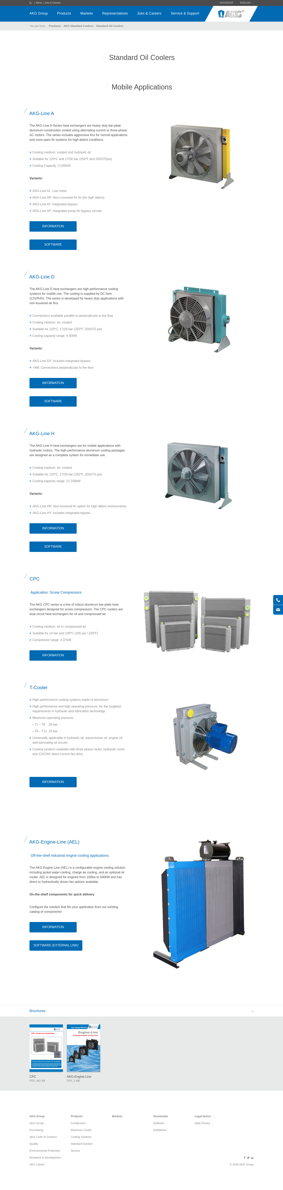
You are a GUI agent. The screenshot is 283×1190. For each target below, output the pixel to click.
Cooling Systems (81, 1136)
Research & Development (45, 1157)
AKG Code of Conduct (43, 1136)
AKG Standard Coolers (78, 26)
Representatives (115, 13)
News (39, 2)
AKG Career (36, 1164)
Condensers (78, 1123)
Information (53, 226)
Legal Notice (203, 1116)
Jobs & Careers (52, 2)
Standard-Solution (82, 1143)
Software (53, 244)
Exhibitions (160, 1130)
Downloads (160, 1116)
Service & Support (185, 13)
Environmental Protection (44, 1150)
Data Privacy (202, 1123)
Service (75, 1150)
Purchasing (36, 1130)
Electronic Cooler (81, 1130)
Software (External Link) (55, 945)
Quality (33, 1143)
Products (64, 13)
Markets (86, 13)
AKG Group (38, 13)
